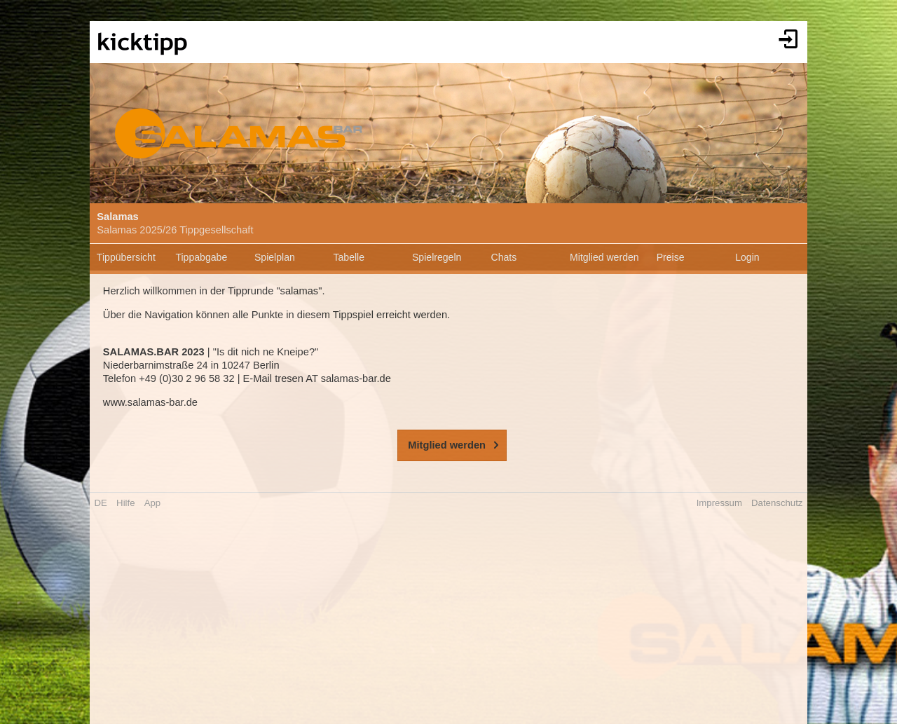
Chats (504, 257)
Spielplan (274, 257)
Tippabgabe (201, 257)
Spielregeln (436, 257)
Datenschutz (776, 503)
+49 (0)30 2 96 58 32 (187, 378)
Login (747, 257)
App (152, 503)
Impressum (719, 503)
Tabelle (348, 257)
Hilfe (125, 503)
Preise (671, 257)
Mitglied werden (604, 257)
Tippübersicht (126, 257)
